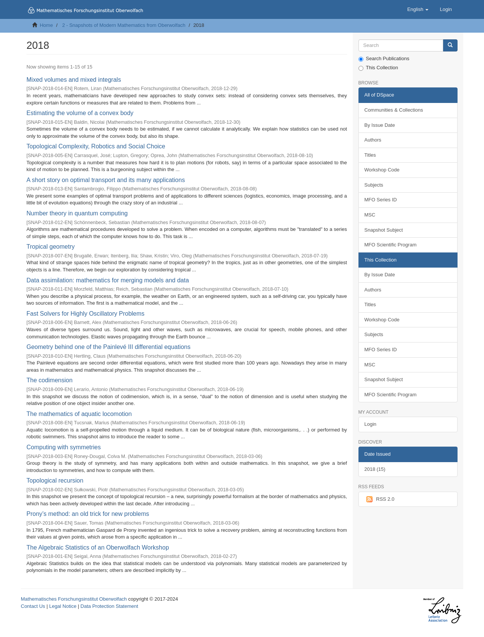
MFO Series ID (381, 199)
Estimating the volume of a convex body (79, 113)
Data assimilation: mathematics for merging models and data (107, 280)
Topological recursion (54, 480)
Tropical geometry (50, 246)
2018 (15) (375, 469)
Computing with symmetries (63, 447)
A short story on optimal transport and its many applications (105, 180)
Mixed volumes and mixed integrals (73, 79)
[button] (418, 9)
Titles (370, 155)
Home (46, 25)
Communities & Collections (394, 110)
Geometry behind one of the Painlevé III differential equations (108, 347)
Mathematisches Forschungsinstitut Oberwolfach (74, 599)
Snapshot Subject (384, 230)
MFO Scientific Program (391, 245)
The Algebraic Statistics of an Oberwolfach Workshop (97, 547)
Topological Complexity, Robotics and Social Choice (95, 146)
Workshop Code (382, 170)
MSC (370, 215)
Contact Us (33, 606)
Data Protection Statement (109, 606)
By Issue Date (380, 125)
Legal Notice (62, 606)
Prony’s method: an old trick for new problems (87, 514)
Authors (373, 140)
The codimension (49, 380)
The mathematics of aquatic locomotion (79, 414)
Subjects (374, 185)
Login (371, 424)
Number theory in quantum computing (77, 213)
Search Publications (384, 59)
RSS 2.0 (379, 499)
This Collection (378, 68)
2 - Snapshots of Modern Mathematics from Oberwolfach (123, 25)
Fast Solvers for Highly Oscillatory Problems (85, 313)
